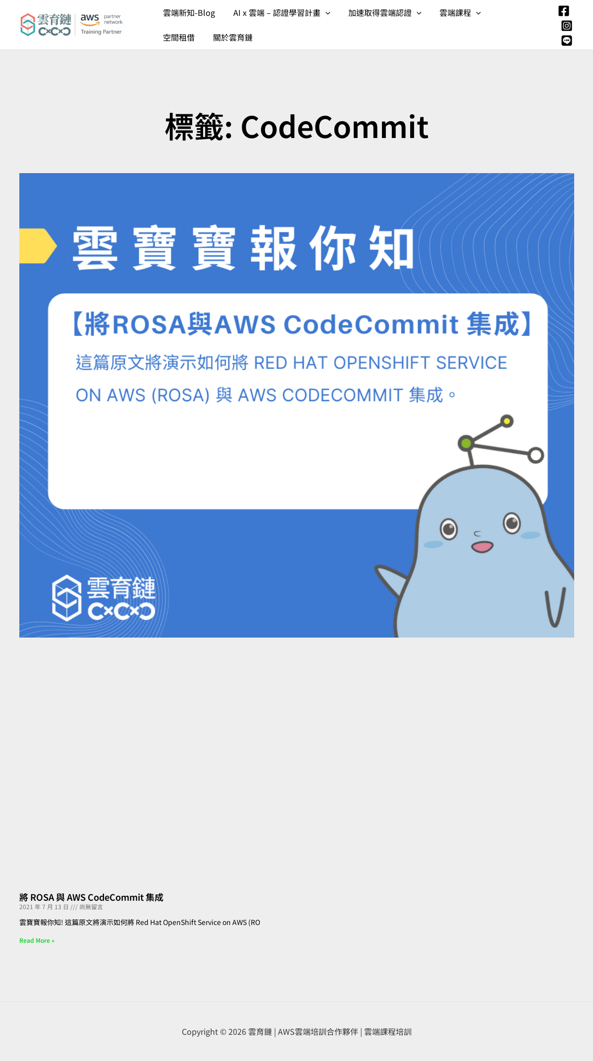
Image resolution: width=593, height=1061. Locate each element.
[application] (322, 12)
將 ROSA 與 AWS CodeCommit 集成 (91, 896)
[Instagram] (567, 26)
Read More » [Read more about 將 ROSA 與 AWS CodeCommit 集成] (36, 940)
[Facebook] (564, 11)
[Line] (567, 40)
